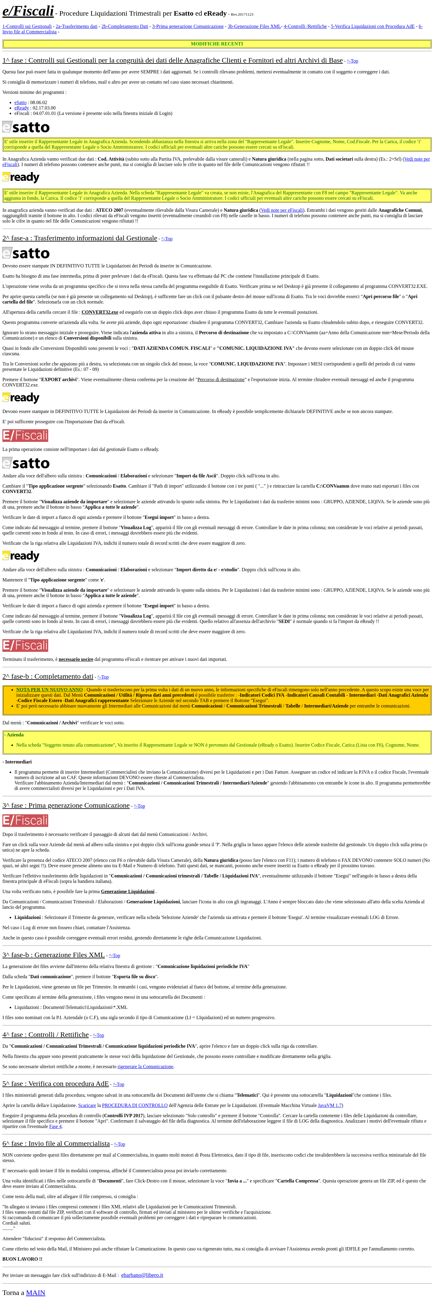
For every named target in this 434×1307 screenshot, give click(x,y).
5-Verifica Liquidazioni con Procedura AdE (373, 26)
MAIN (35, 1292)
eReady (21, 107)
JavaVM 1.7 (329, 1105)
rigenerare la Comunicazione (145, 1066)
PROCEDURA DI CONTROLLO (135, 1105)
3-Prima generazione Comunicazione (188, 26)
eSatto (20, 102)
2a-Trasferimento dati (76, 26)
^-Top (352, 60)
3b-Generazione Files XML (254, 26)
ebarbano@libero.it (142, 1275)
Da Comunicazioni (21, 901)
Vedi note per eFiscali (282, 210)
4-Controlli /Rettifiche (305, 26)
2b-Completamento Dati (125, 26)
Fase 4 (55, 1126)
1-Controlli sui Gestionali (27, 26)
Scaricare (87, 1105)
